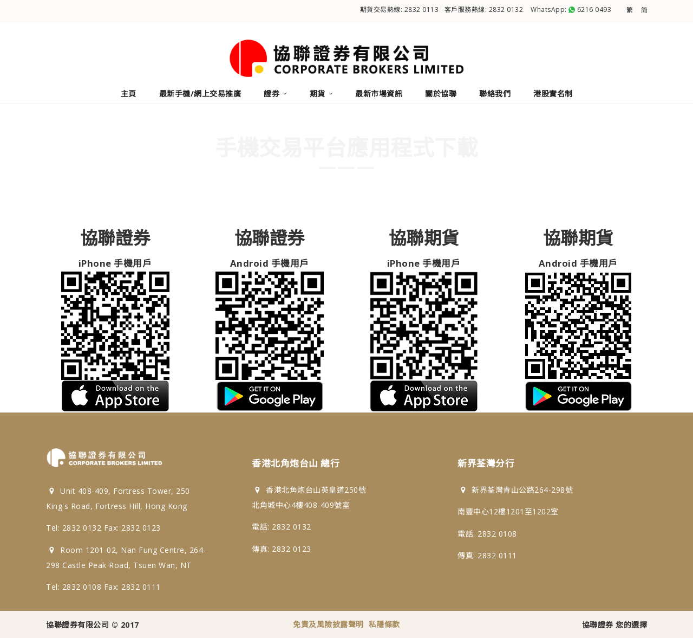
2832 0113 (421, 9)
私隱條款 (384, 624)
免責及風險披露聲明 (328, 624)
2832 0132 (506, 9)
